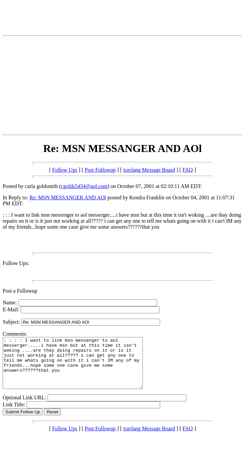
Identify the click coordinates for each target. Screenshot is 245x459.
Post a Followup (20, 291)
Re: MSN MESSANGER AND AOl (67, 197)
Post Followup (100, 170)
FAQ (187, 170)
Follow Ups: (16, 263)
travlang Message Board (149, 170)
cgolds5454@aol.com (84, 186)
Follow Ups (64, 170)
